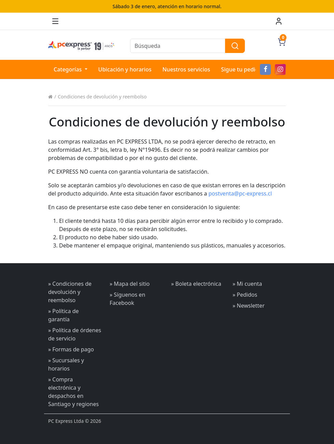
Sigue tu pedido (241, 69)
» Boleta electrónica (196, 283)
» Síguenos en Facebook (127, 299)
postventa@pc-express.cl (240, 193)
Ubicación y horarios (125, 69)
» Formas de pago (71, 349)
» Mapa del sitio (130, 283)
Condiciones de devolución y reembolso (102, 96)
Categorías (68, 69)
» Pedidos (245, 294)
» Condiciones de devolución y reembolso (70, 292)
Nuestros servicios (186, 69)
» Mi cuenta (247, 283)
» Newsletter (249, 305)
